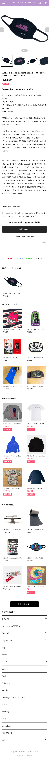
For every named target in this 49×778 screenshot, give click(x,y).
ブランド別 (6, 619)
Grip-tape (6, 683)
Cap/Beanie (7, 640)
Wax (4, 719)
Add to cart (24, 229)
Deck (4, 676)
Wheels (5, 705)
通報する (44, 242)
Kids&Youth (7, 733)
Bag (3, 648)
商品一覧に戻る (24, 604)
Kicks (4, 655)
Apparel (5, 633)
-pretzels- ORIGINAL (11, 626)
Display (5, 669)
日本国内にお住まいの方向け (24, 236)
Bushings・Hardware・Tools (13, 697)
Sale (4, 740)
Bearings (5, 712)
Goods (5, 662)
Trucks (5, 690)
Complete (6, 726)
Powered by (24, 755)
